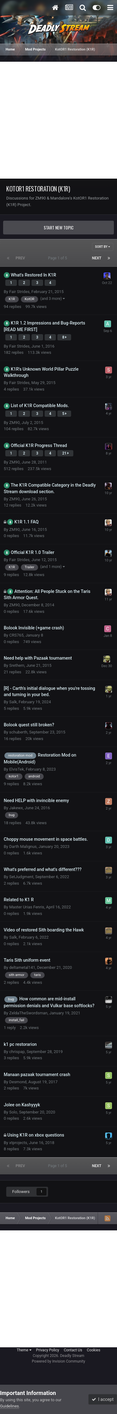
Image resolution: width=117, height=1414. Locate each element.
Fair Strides (19, 291)
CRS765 (16, 635)
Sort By (102, 246)
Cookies (93, 1350)
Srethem (16, 665)
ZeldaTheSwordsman (28, 1013)
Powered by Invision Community (58, 1361)
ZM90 (14, 422)
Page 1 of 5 (58, 258)
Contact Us (73, 1350)
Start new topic (59, 227)
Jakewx (16, 808)
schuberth (18, 732)
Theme (24, 1350)
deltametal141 (22, 967)
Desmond (17, 1082)
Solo (13, 1112)
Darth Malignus (23, 846)
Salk (13, 702)
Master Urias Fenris (26, 907)
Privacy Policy (47, 1350)
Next (96, 258)
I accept (103, 1399)
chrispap (17, 1051)
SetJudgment (21, 876)
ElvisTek (16, 769)
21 (65, 453)
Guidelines (9, 1406)
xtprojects (18, 1142)
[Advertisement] (58, 120)
